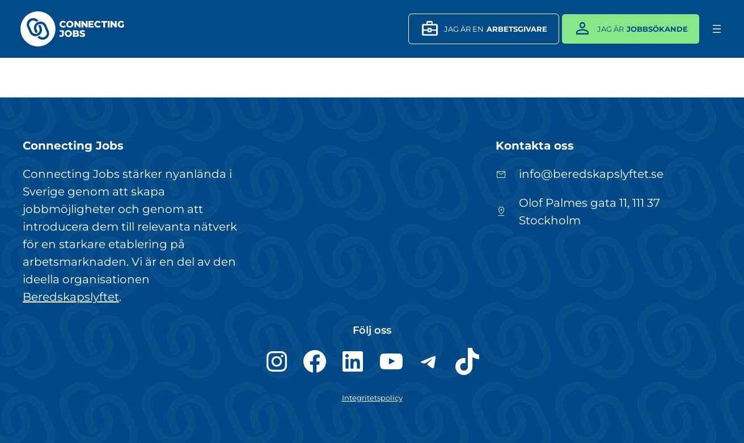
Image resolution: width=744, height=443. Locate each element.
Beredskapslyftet (71, 297)
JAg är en (481, 29)
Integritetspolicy (372, 397)
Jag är (628, 29)
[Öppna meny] (717, 29)
